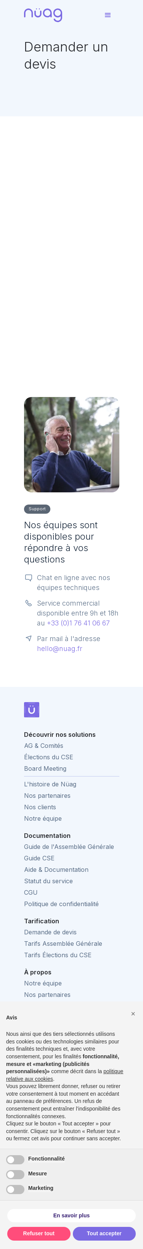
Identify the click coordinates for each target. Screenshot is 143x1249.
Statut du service (48, 881)
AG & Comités (43, 745)
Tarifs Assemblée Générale (63, 943)
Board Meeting (45, 768)
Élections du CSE (48, 757)
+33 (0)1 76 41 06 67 (78, 623)
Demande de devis (50, 932)
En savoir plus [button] (71, 1215)
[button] (107, 15)
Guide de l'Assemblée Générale (69, 846)
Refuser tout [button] (39, 1233)
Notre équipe (43, 818)
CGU (31, 892)
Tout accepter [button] (104, 1233)
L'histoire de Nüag (50, 784)
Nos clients (40, 807)
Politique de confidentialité (61, 904)
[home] (60, 15)
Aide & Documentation (56, 869)
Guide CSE (39, 858)
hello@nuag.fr (59, 649)
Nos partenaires (47, 795)
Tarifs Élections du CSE (58, 955)
